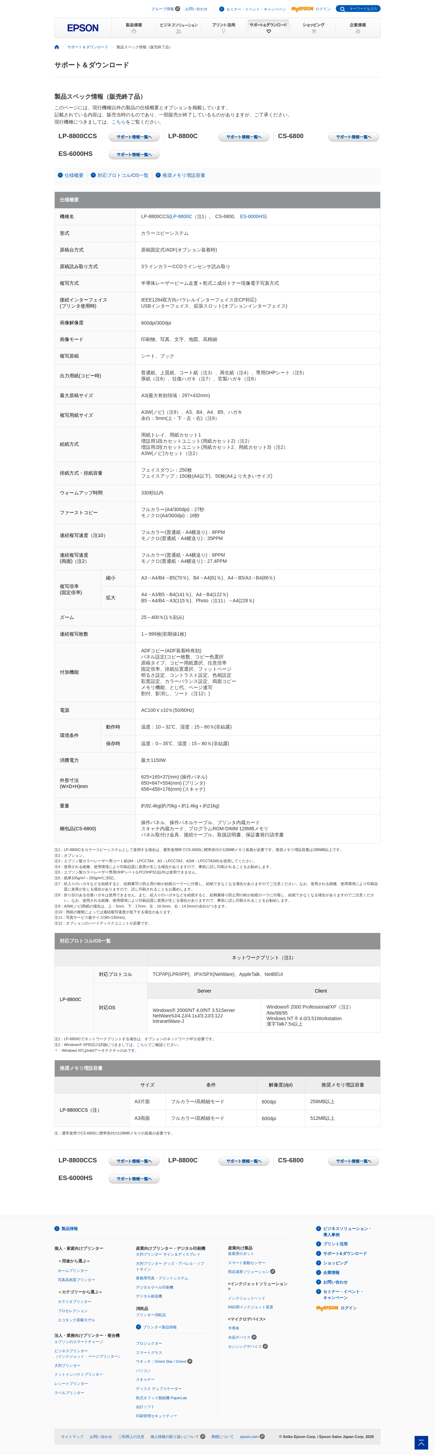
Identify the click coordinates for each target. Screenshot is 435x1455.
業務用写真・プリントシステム (162, 1278)
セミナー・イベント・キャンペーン (256, 9)
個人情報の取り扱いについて (175, 1437)
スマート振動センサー (246, 1263)
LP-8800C (181, 216)
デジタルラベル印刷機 (154, 1287)
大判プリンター (67, 1365)
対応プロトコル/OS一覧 (123, 175)
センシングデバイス (245, 1346)
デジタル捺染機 (149, 1296)
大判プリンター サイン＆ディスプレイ (168, 1254)
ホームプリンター (73, 1271)
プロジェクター (149, 1343)
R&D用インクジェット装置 (250, 1307)
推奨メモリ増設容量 (183, 175)
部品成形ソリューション (248, 1272)
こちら (118, 122)
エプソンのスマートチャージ (78, 1342)
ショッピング (335, 1263)
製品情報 (70, 1228)
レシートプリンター (71, 1384)
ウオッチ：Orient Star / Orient (161, 1361)
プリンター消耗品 (151, 1315)
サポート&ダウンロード (345, 1253)
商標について (222, 1437)
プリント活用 (335, 1244)
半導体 (233, 1328)
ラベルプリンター (69, 1393)
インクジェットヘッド (246, 1298)
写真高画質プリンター (76, 1280)
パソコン (143, 1371)
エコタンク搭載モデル (76, 1320)
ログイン (311, 9)
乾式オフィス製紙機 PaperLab (161, 1398)
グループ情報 (163, 9)
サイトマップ (72, 1437)
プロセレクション (73, 1311)
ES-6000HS (252, 216)
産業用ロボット (241, 1254)
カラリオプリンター (74, 1301)
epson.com (249, 1437)
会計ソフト (145, 1407)
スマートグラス (149, 1353)
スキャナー (145, 1379)
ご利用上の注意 (131, 1437)
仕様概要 (74, 175)
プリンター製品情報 (160, 1327)
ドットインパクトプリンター (78, 1374)
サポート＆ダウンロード (87, 47)
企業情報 (331, 1272)
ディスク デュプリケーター (159, 1389)
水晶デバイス (239, 1337)
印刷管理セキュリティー (156, 1416)
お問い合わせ (196, 9)
